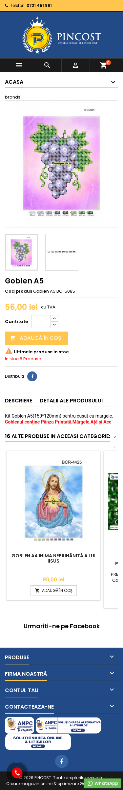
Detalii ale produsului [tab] (71, 400)
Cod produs (18, 291)
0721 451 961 (39, 5)
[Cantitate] (41, 321)
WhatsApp (102, 783)
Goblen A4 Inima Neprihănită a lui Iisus (53, 558)
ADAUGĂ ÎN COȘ (35, 338)
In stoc (12, 359)
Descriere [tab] (18, 400)
